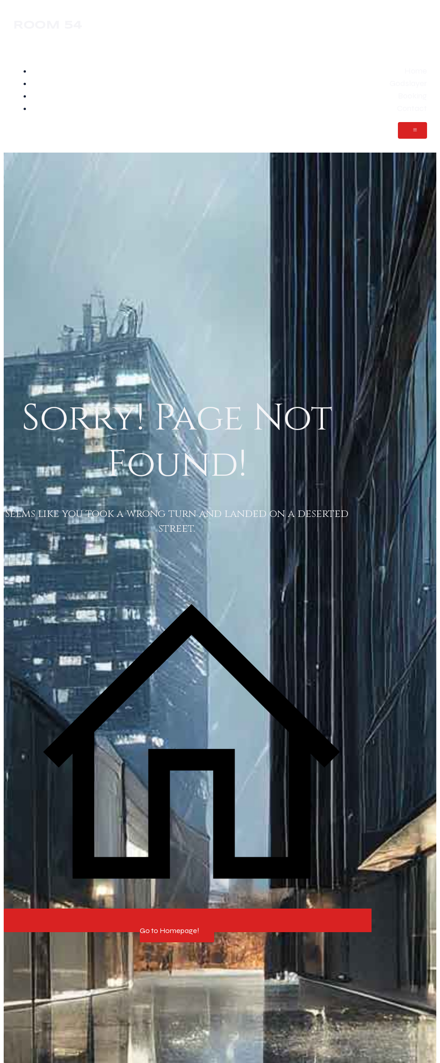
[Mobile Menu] (412, 130)
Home (415, 71)
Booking (412, 96)
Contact (412, 108)
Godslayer (408, 83)
